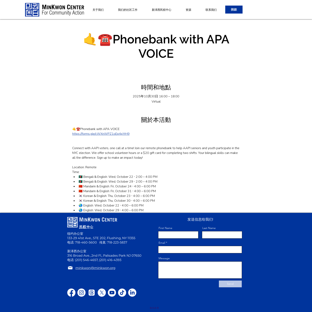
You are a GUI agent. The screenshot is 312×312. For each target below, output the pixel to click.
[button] (161, 10)
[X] (102, 293)
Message (164, 258)
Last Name (209, 228)
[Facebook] (71, 293)
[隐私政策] (154, 308)
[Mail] (70, 268)
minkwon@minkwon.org (95, 268)
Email (162, 242)
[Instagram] (81, 293)
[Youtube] (112, 293)
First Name (165, 228)
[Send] (230, 284)
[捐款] (234, 10)
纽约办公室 (75, 234)
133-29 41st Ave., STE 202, (87, 238)
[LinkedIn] (132, 293)
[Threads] (92, 293)
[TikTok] (122, 293)
